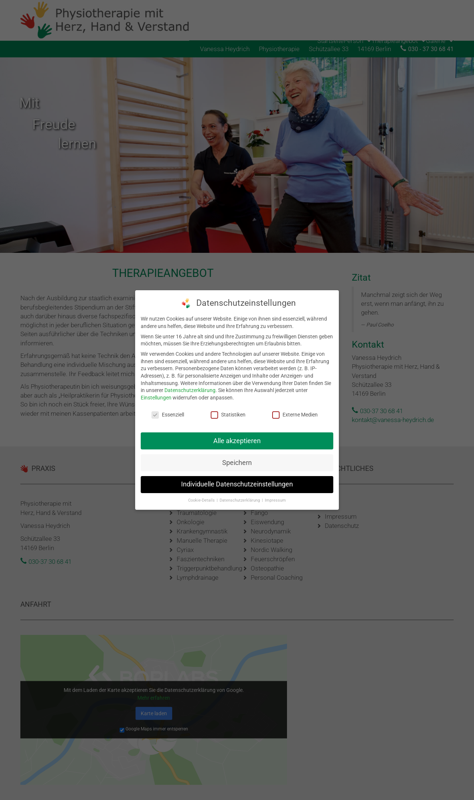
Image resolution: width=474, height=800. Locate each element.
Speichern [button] (237, 459)
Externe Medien (295, 411)
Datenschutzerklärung (190, 386)
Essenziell (167, 411)
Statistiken (228, 411)
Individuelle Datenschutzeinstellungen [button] (237, 481)
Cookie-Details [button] (202, 497)
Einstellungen (156, 394)
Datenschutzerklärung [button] (240, 497)
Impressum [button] (275, 497)
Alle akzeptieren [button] (237, 437)
